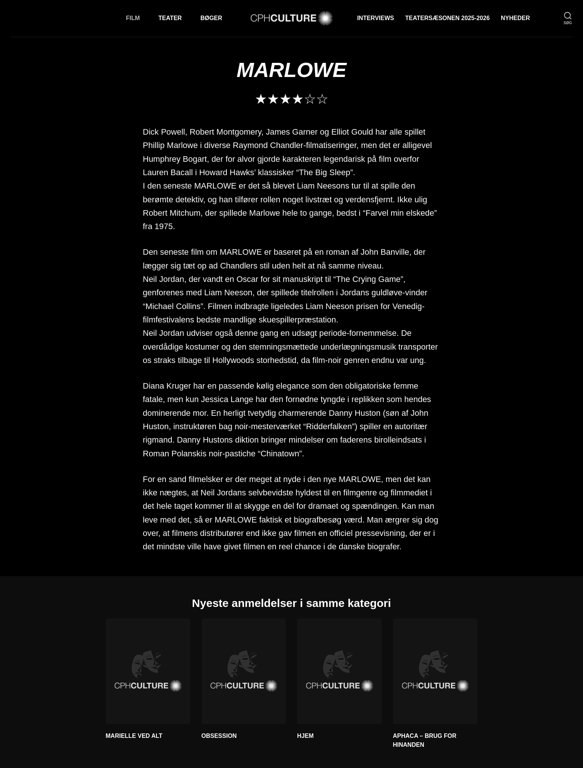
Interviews (375, 18)
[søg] (568, 18)
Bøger (211, 18)
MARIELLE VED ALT (134, 736)
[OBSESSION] (244, 671)
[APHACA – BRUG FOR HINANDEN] (435, 671)
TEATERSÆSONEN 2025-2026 (447, 18)
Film (133, 18)
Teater (170, 18)
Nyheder (515, 18)
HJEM (305, 736)
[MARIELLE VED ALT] (148, 671)
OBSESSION (219, 736)
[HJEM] (339, 671)
